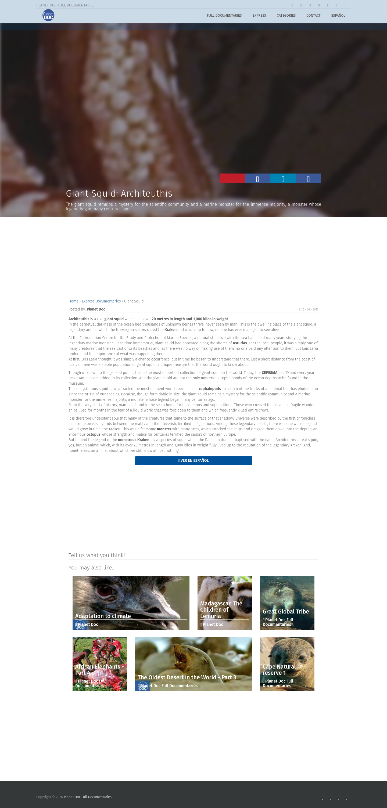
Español (338, 17)
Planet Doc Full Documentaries (88, 797)
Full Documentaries (224, 17)
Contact (313, 17)
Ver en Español (193, 460)
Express (259, 17)
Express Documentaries (102, 301)
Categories (286, 17)
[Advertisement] (193, 257)
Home (74, 301)
